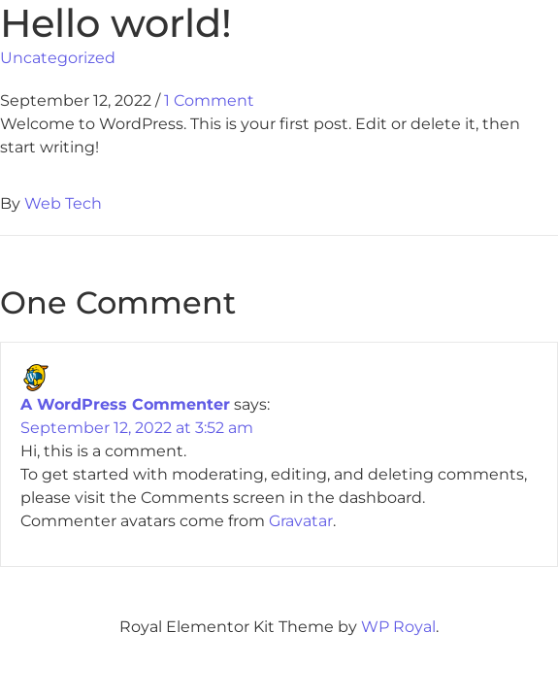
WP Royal (398, 626)
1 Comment (209, 100)
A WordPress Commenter (125, 404)
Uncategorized (57, 58)
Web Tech (63, 203)
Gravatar (301, 521)
